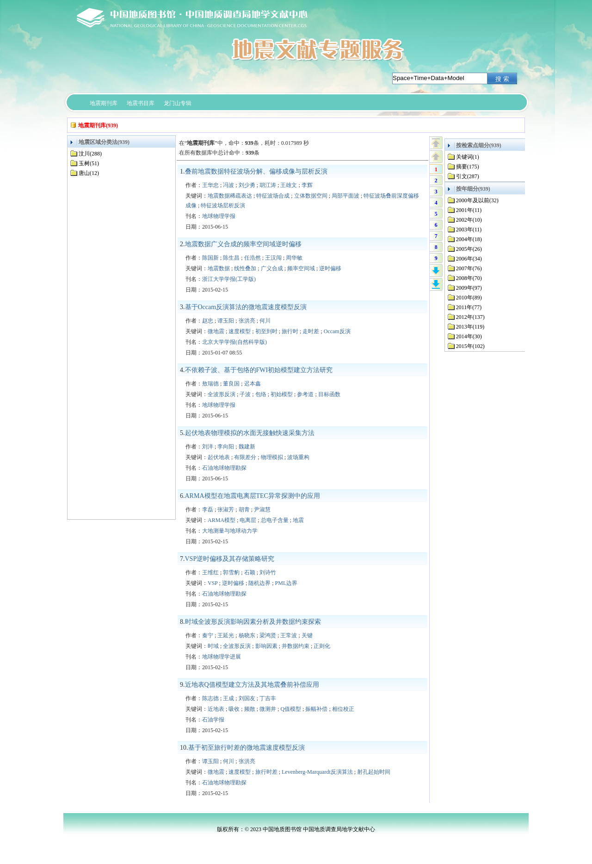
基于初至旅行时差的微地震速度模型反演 (246, 747)
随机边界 (259, 583)
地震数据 (219, 268)
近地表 (216, 709)
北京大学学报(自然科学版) (234, 342)
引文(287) (467, 176)
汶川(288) (90, 153)
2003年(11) (469, 229)
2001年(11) (469, 210)
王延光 (225, 635)
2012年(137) (470, 317)
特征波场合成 (273, 196)
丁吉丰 (267, 698)
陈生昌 (231, 258)
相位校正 (343, 709)
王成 (228, 698)
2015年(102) (470, 346)
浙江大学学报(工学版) (229, 279)
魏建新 (247, 446)
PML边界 (286, 583)
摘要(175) (467, 166)
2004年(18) (469, 239)
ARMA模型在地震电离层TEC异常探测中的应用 (252, 495)
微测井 (267, 709)
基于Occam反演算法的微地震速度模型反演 (246, 307)
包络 (260, 394)
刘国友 (247, 698)
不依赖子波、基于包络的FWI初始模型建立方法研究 (259, 370)
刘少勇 (247, 185)
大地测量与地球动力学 (230, 531)
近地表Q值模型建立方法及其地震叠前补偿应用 (252, 684)
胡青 (244, 509)
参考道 (305, 394)
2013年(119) (470, 326)
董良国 (231, 383)
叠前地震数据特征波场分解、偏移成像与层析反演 (256, 171)
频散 (249, 709)
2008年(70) (469, 278)
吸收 (234, 709)
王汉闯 (273, 258)
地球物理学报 (218, 216)
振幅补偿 (316, 709)
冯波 (228, 185)
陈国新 (210, 258)
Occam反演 (337, 331)
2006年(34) (469, 258)
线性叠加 (245, 268)
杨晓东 (247, 635)
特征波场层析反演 (223, 205)
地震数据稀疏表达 (230, 196)
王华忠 (210, 185)
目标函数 (329, 394)
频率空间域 (301, 268)
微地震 (216, 331)
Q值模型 (290, 709)
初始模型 (282, 394)
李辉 (307, 185)
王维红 (210, 572)
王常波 (288, 635)
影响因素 (266, 646)
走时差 (310, 331)
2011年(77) (469, 307)
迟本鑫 (252, 383)
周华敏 (294, 258)
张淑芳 (225, 509)
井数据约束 (295, 646)
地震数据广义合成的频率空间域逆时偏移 (243, 244)
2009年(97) (469, 288)
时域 (213, 646)
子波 (245, 394)
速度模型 (239, 331)
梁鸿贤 (267, 635)
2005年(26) (469, 249)
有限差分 (245, 457)
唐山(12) (89, 173)
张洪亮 (247, 320)
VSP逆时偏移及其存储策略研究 (230, 558)
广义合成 (272, 268)
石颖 (249, 572)
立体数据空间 (310, 196)
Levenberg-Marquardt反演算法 (317, 772)
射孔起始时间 (373, 772)
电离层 (248, 520)
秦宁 (207, 635)
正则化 (322, 646)
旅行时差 (266, 772)
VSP (213, 583)
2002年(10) (469, 220)
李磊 (207, 509)
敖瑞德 (210, 383)
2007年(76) (469, 268)
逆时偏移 (330, 268)
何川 (265, 320)
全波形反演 (221, 394)
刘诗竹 (267, 572)
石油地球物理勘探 (224, 468)
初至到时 (266, 331)
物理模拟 (272, 457)
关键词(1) (467, 157)
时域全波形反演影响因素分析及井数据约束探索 (253, 621)
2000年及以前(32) (477, 200)
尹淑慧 (262, 509)
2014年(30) (469, 336)
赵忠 (207, 320)
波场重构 (298, 457)
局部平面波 (345, 196)
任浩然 (252, 258)
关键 (307, 635)
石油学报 (213, 719)
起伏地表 (219, 457)
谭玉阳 (225, 320)
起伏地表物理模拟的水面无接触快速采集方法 (249, 432)
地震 (298, 520)
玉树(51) (89, 163)
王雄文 (288, 185)
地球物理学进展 (221, 656)
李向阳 (225, 446)
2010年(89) (469, 297)
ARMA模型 (221, 520)
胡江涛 (267, 185)
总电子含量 (275, 520)
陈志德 (210, 698)
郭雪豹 (231, 572)
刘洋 (207, 446)
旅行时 (290, 331)
